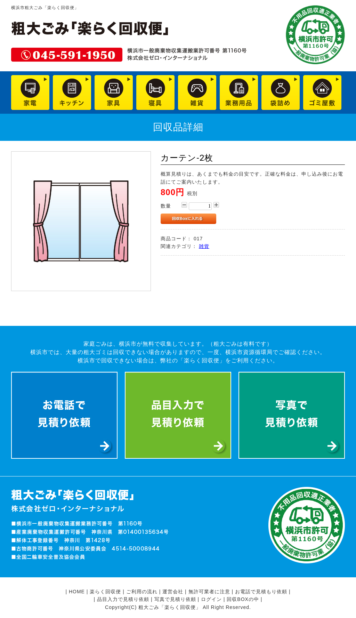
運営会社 (172, 591)
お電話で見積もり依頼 (261, 591)
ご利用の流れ (141, 591)
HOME (77, 591)
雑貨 (204, 246)
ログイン (211, 599)
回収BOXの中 (243, 599)
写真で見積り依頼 (175, 599)
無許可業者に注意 (209, 591)
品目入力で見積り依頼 (123, 599)
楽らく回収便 (105, 591)
